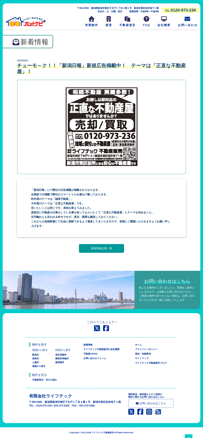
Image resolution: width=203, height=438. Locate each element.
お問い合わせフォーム (94, 358)
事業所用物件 (62, 358)
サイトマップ (142, 358)
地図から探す (39, 366)
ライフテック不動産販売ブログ (151, 363)
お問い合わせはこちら (151, 403)
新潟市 (35, 355)
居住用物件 (61, 355)
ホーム (138, 345)
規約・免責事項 (143, 354)
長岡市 (35, 358)
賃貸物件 (59, 362)
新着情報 (87, 345)
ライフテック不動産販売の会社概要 (101, 349)
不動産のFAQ (90, 354)
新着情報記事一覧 (101, 248)
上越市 (35, 362)
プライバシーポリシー (146, 349)
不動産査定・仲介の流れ (44, 380)
